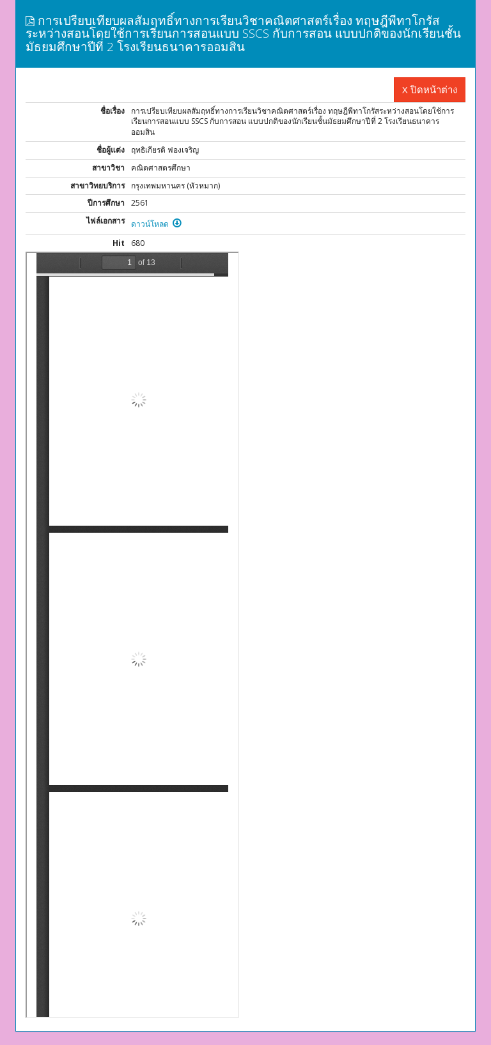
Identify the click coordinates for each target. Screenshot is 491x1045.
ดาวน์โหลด (156, 223)
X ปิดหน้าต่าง (429, 89)
